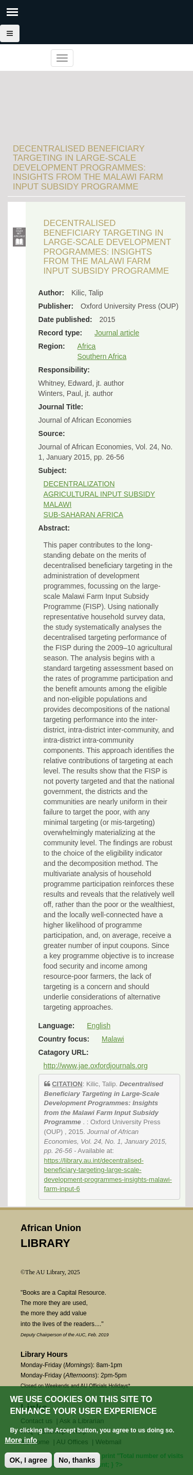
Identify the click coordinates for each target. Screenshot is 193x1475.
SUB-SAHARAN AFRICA (84, 514)
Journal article (116, 333)
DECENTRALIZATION (79, 484)
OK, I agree (28, 1464)
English (98, 1026)
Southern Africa (102, 356)
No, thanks (77, 1464)
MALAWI (58, 504)
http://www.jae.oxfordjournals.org (96, 1066)
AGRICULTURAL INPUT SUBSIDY (100, 494)
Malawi (113, 1039)
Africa (87, 346)
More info (21, 1444)
